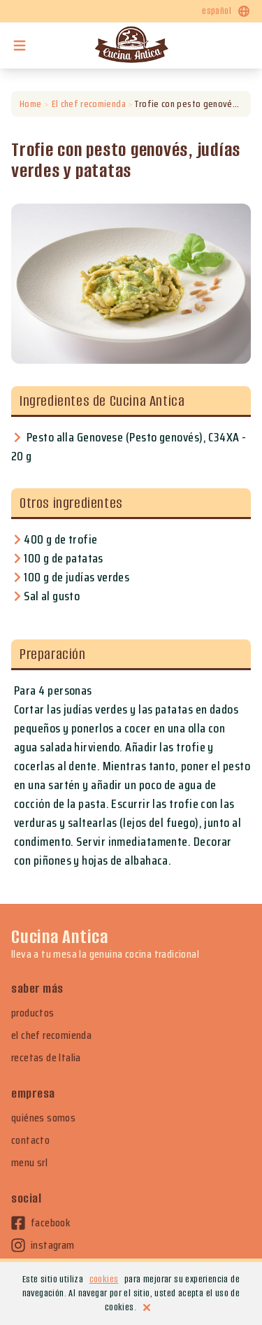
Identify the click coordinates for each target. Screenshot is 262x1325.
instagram (43, 1245)
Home (30, 104)
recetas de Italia (46, 1057)
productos (32, 1013)
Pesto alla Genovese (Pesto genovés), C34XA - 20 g (129, 446)
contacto (30, 1140)
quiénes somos (43, 1118)
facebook (40, 1222)
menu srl (29, 1162)
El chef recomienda (88, 104)
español (226, 11)
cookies (104, 1279)
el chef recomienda (51, 1035)
